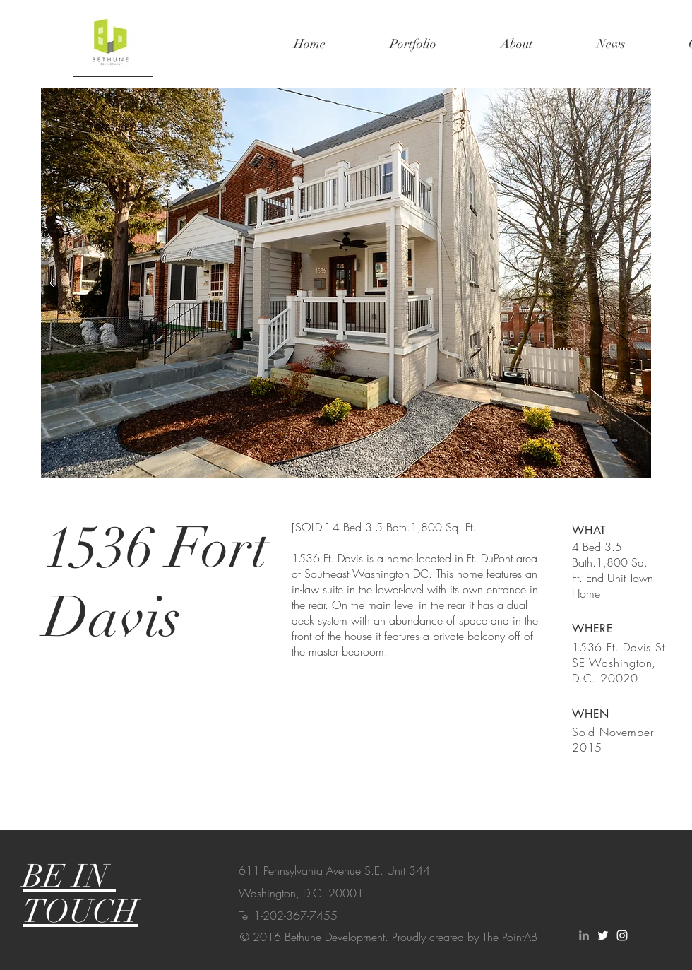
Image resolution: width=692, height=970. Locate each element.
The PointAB (509, 937)
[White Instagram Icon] (622, 935)
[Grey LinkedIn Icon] (584, 935)
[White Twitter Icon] (603, 935)
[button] (346, 283)
